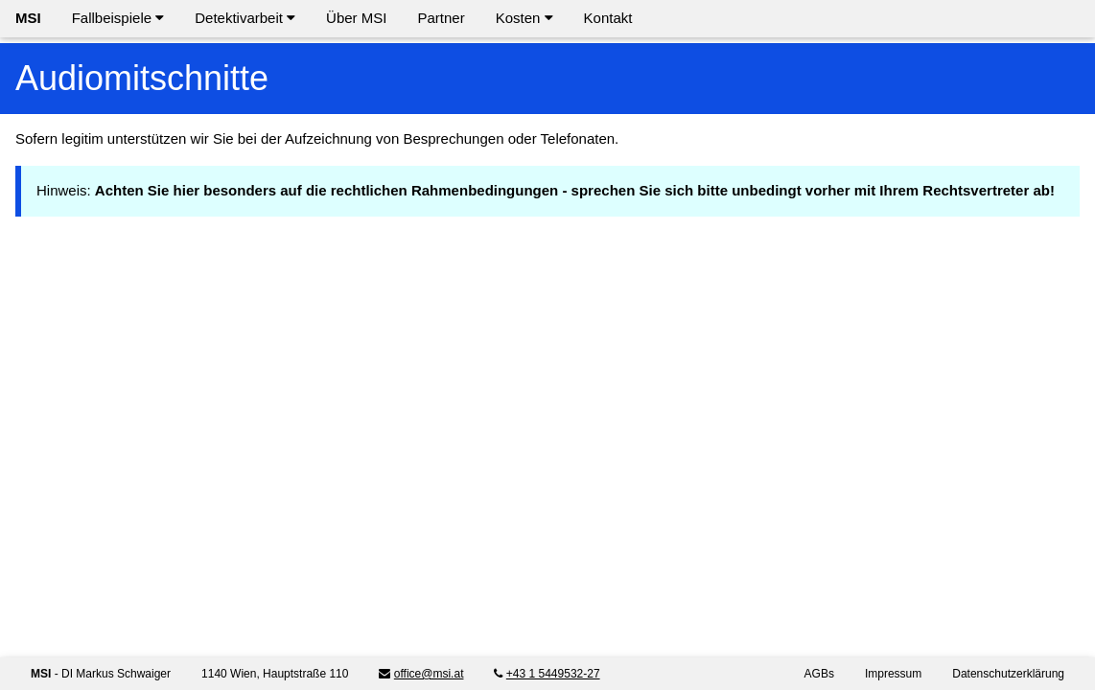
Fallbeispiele (118, 18)
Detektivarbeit (245, 18)
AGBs (819, 673)
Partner (440, 18)
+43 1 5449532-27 (553, 673)
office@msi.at (429, 673)
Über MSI (356, 18)
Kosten (524, 18)
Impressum (893, 673)
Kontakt (608, 18)
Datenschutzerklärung (1008, 673)
